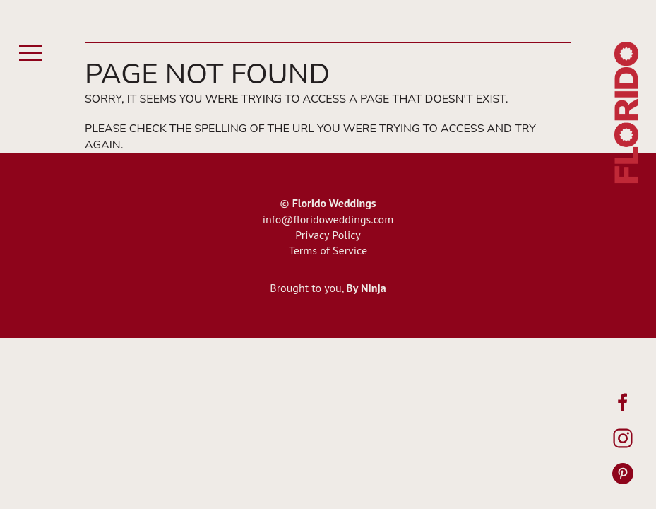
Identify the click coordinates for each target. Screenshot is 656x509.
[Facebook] (622, 403)
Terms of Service (328, 250)
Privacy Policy (327, 235)
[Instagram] (622, 438)
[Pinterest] (622, 473)
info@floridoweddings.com (328, 219)
